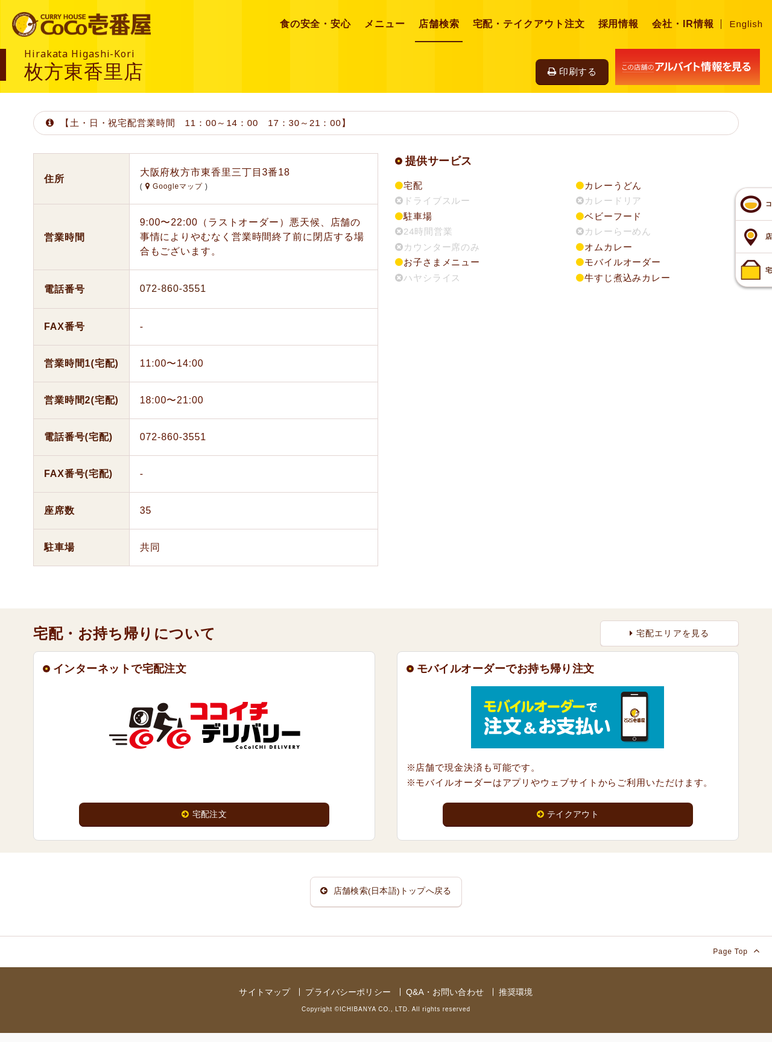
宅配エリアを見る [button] (669, 633)
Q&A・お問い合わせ (445, 1001)
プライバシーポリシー (347, 1001)
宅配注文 (204, 815)
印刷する (572, 71)
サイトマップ (264, 1001)
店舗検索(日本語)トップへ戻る (386, 896)
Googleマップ (175, 186)
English (747, 24)
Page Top (736, 960)
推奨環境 (516, 1001)
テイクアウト (567, 815)
